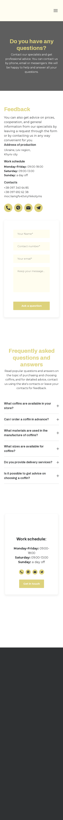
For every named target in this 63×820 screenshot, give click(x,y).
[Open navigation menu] (55, 10)
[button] (8, 208)
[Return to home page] (19, 10)
